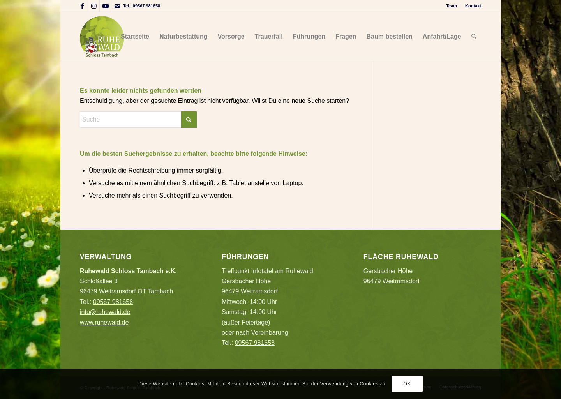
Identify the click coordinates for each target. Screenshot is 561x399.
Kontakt (473, 6)
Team (451, 6)
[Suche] (474, 36)
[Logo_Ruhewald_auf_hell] (102, 36)
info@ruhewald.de (105, 312)
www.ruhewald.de (104, 322)
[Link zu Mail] (117, 6)
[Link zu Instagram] (93, 6)
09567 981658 (146, 6)
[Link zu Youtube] (105, 6)
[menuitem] (451, 6)
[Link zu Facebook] (82, 6)
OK (407, 384)
